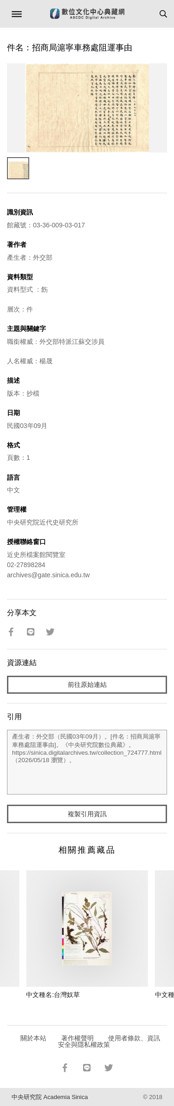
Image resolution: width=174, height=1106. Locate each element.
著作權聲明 (77, 1038)
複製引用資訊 (87, 814)
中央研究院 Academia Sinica (50, 1097)
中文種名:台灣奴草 (53, 994)
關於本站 (33, 1038)
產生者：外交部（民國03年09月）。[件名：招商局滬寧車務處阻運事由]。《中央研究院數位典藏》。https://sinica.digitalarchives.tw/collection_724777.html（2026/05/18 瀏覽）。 (87, 762)
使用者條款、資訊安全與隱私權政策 (109, 1041)
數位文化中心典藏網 (87, 13)
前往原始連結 (87, 684)
